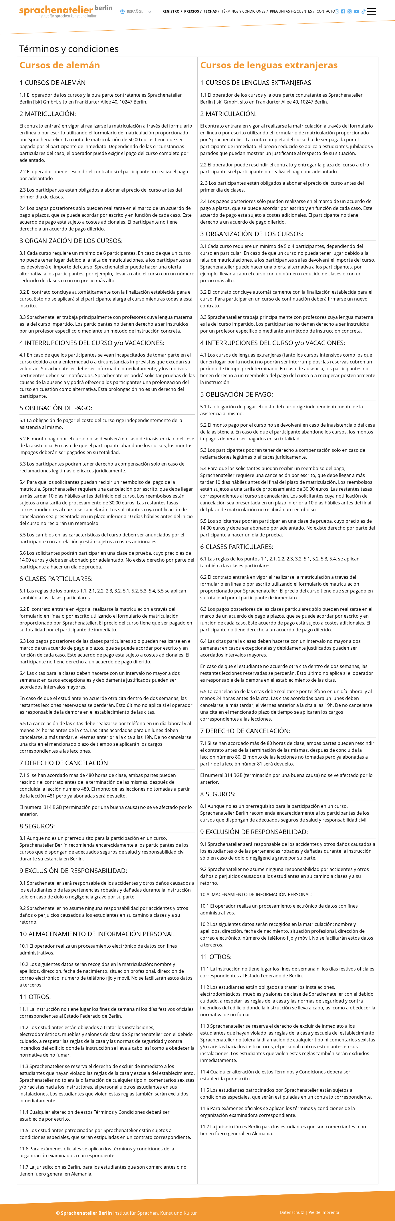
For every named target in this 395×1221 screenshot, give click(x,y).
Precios (191, 11)
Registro (171, 11)
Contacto (326, 11)
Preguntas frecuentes (291, 11)
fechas (210, 11)
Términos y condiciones (243, 11)
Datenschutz (292, 1212)
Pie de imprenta (324, 1212)
